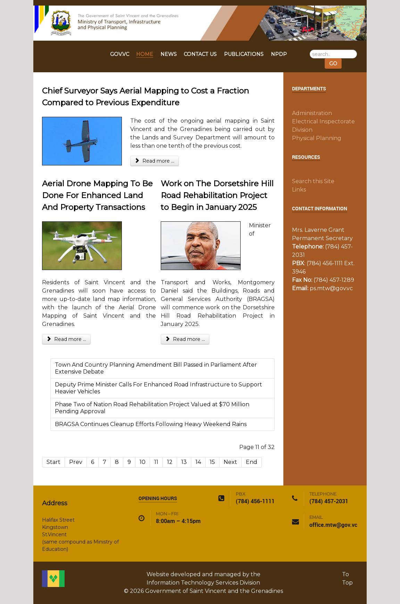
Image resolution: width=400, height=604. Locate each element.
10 (142, 462)
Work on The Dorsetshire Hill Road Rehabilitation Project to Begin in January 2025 (217, 195)
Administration (312, 113)
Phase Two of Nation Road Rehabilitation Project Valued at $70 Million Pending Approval (152, 408)
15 (212, 462)
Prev (75, 462)
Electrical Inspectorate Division (323, 125)
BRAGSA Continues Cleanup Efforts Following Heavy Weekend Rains (151, 424)
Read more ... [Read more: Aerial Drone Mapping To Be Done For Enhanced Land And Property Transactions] (66, 339)
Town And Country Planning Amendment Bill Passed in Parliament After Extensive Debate (156, 368)
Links (299, 189)
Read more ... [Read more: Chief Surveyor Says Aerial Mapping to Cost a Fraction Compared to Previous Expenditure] (154, 161)
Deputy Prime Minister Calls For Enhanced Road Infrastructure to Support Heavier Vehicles (158, 388)
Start (53, 462)
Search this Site (313, 181)
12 (170, 462)
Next (230, 462)
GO (333, 63)
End (251, 462)
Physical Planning (316, 138)
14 (198, 462)
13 (184, 462)
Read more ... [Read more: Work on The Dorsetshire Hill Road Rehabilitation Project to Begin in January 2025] (185, 339)
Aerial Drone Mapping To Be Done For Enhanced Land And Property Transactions (97, 195)
